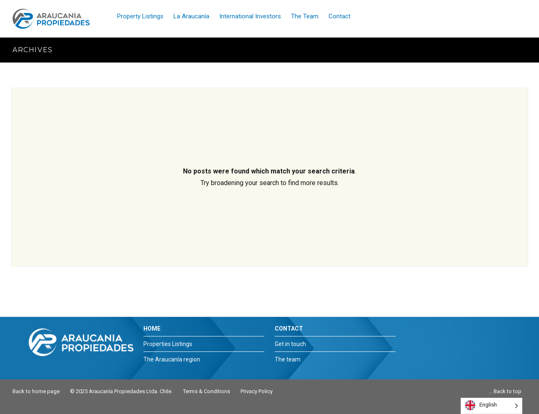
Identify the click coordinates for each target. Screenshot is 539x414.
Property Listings (140, 16)
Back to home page (36, 391)
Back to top (507, 391)
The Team (304, 16)
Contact (339, 16)
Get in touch (290, 344)
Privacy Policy (257, 391)
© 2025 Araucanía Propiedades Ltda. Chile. (121, 391)
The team (288, 359)
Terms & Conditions (206, 391)
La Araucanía (191, 16)
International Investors (250, 16)
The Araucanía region (171, 359)
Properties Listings (167, 344)
